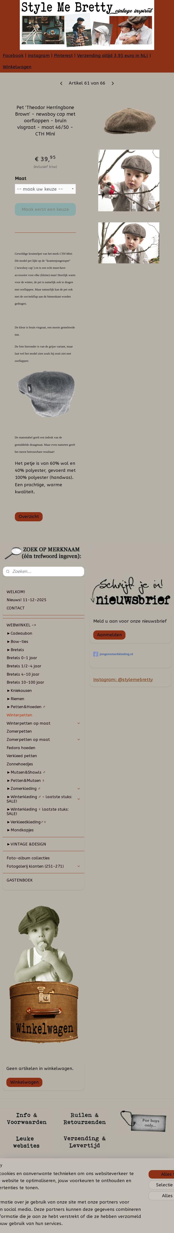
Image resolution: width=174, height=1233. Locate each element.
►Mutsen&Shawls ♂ (26, 772)
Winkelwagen (17, 66)
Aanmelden (109, 634)
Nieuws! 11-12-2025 (26, 599)
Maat (20, 178)
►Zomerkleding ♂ (44, 788)
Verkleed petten (22, 755)
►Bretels (15, 649)
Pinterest (63, 55)
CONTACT (16, 608)
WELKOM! (16, 591)
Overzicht (29, 516)
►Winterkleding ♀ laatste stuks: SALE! (38, 811)
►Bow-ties (17, 641)
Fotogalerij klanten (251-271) (44, 866)
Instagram (39, 55)
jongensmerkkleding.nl (113, 654)
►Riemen (15, 698)
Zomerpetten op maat (44, 739)
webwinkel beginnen (104, 1224)
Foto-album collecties (28, 858)
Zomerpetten (19, 731)
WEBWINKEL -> (21, 625)
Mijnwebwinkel (143, 1224)
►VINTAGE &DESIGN (26, 844)
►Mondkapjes (20, 830)
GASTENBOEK (20, 880)
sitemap (78, 1224)
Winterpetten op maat (44, 723)
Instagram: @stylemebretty (123, 679)
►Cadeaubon (19, 633)
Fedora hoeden (21, 747)
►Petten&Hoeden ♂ (26, 706)
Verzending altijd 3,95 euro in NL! (112, 55)
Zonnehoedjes (20, 764)
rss (87, 1224)
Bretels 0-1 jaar (22, 657)
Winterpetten (19, 715)
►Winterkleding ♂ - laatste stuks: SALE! (44, 799)
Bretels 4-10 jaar (23, 674)
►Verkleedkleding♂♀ (26, 822)
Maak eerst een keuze (45, 209)
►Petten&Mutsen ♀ (26, 780)
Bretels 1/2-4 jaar (24, 666)
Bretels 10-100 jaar (25, 682)
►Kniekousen (19, 690)
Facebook (13, 55)
